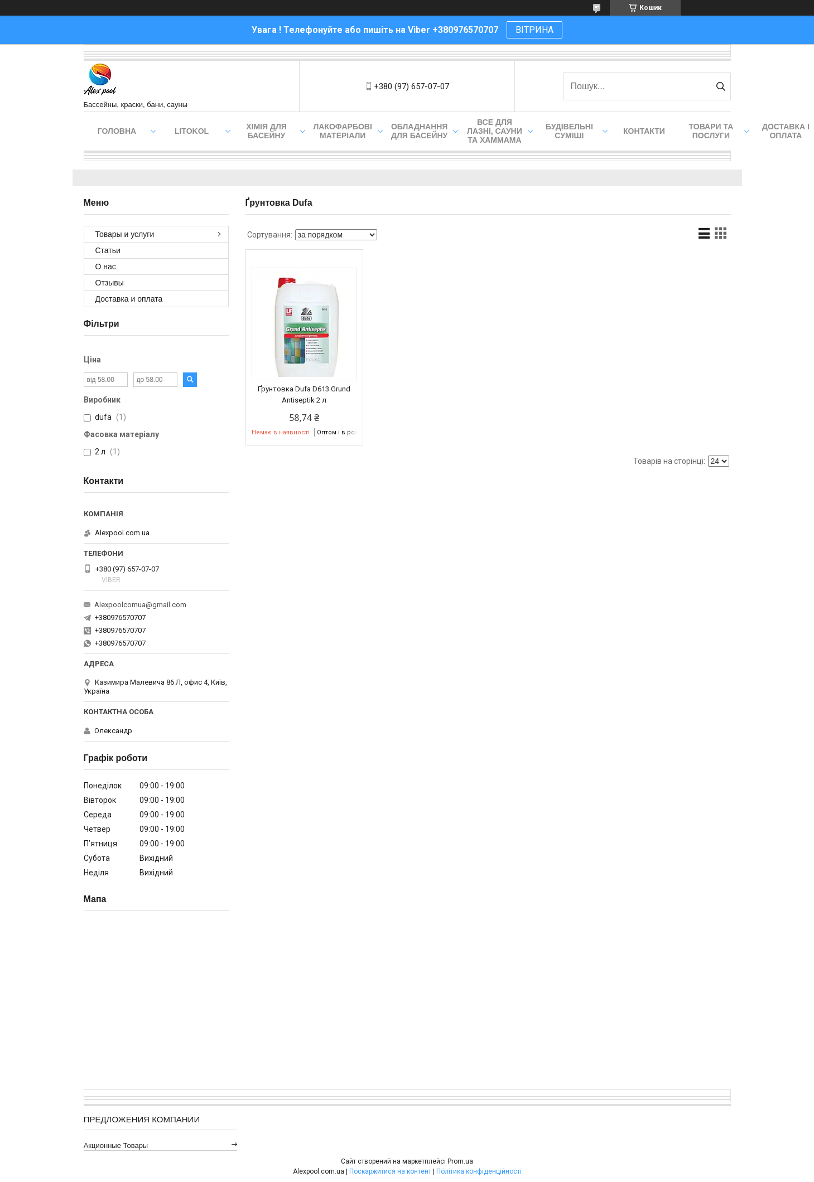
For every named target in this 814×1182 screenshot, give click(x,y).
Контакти (644, 131)
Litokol (192, 131)
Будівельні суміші (569, 131)
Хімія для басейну (266, 131)
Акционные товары (116, 1145)
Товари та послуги (711, 131)
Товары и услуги (125, 234)
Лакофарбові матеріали (343, 131)
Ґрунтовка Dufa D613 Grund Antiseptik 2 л (304, 394)
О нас (105, 266)
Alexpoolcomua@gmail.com (140, 604)
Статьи (108, 250)
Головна (117, 131)
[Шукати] (721, 86)
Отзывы (109, 282)
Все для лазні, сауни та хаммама (494, 131)
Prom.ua (460, 1161)
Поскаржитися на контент (390, 1171)
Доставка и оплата (129, 298)
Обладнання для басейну (419, 131)
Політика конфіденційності (479, 1171)
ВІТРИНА (534, 30)
